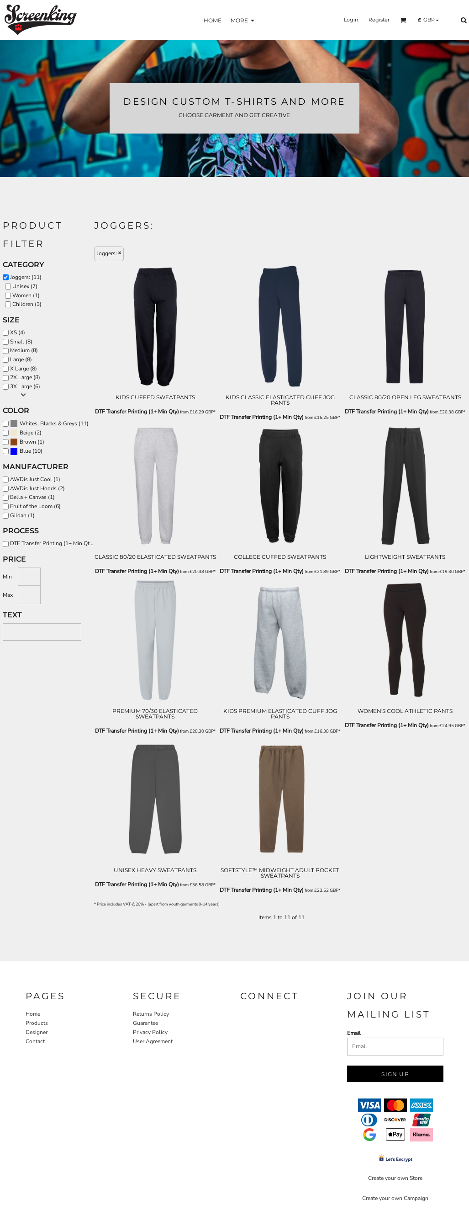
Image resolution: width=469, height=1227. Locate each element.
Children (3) (27, 304)
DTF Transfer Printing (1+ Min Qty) (137, 411)
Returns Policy (151, 1014)
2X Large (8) (25, 377)
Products (37, 1023)
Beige (26, 432)
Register (379, 19)
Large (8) (21, 359)
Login (351, 19)
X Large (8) (23, 368)
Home (33, 1014)
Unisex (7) (24, 286)
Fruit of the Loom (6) (35, 506)
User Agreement (153, 1041)
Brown (28, 441)
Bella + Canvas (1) (32, 497)
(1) (27, 442)
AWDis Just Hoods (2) (37, 488)
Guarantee (145, 1023)
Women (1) (26, 295)
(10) (26, 451)
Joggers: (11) (26, 277)
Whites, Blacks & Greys (48, 423)
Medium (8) (24, 350)
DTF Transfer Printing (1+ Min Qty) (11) (54, 543)
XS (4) (17, 332)
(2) (26, 433)
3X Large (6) (25, 386)
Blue (25, 451)
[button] (403, 20)
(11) (49, 424)
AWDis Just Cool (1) (35, 479)
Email (354, 1033)
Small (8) (21, 341)
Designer (36, 1032)
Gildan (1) (22, 515)
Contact (35, 1041)
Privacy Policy (150, 1032)
